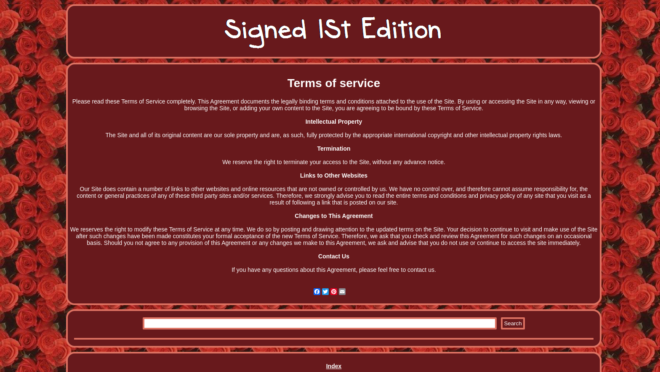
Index (334, 366)
